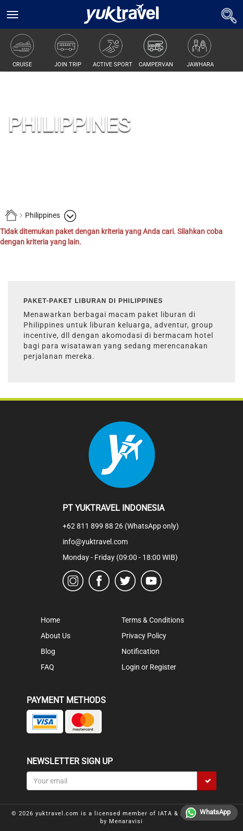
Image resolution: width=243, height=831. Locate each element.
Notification (141, 651)
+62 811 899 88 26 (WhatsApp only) (121, 526)
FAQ (47, 667)
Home (50, 620)
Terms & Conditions (153, 620)
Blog (48, 651)
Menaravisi (126, 821)
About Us (55, 635)
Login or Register (149, 667)
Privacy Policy (144, 635)
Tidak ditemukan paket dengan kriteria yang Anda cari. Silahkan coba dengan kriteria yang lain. (111, 236)
